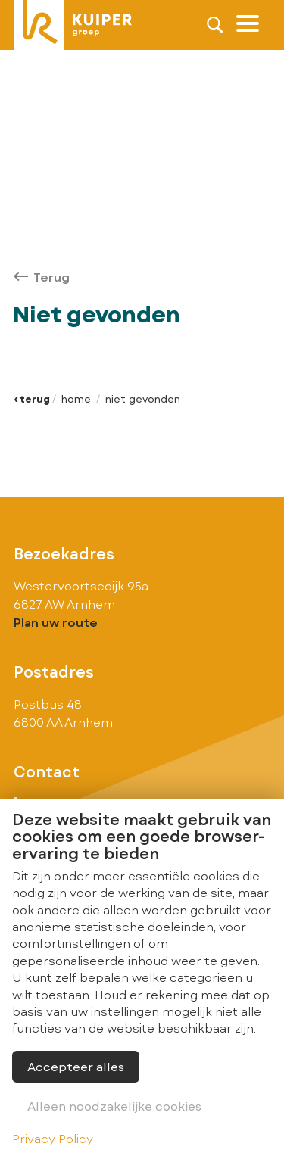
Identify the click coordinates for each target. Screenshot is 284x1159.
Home (76, 399)
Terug (42, 276)
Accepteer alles (75, 1066)
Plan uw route (56, 622)
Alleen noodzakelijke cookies (114, 1105)
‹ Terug (32, 399)
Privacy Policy (52, 1138)
